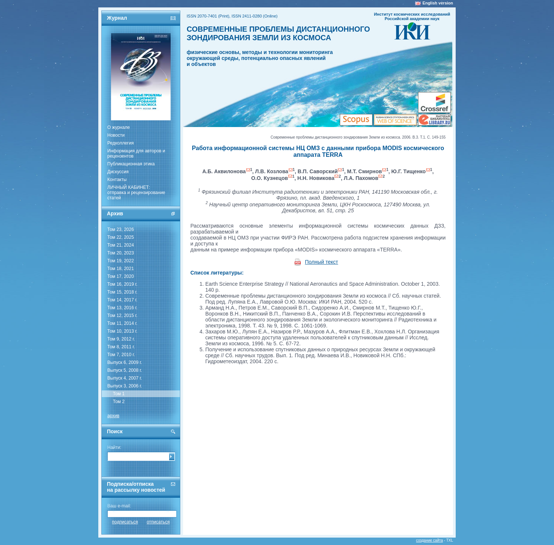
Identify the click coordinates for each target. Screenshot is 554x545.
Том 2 (118, 401)
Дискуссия (118, 171)
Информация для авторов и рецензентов (136, 153)
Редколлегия (120, 143)
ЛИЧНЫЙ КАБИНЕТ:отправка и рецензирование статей (136, 192)
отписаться (158, 522)
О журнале (118, 127)
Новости (115, 135)
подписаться (125, 522)
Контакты (117, 179)
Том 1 (118, 393)
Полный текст (321, 262)
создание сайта (429, 540)
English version (437, 3)
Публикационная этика (131, 164)
